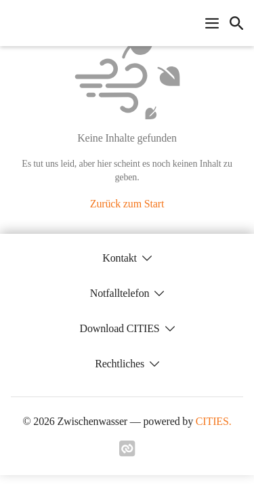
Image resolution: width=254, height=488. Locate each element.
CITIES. (214, 421)
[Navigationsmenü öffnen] (212, 23)
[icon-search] (236, 23)
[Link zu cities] (127, 453)
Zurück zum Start (127, 203)
